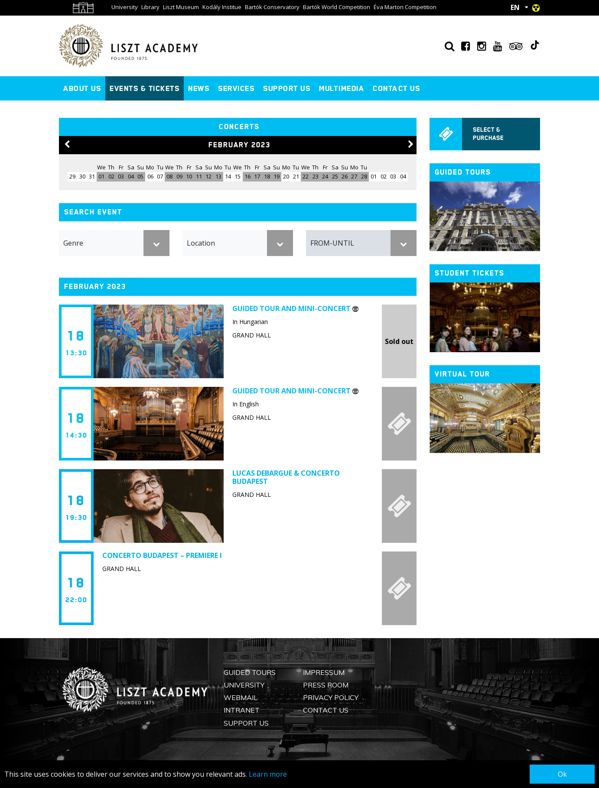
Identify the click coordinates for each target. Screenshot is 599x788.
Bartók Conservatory (272, 7)
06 (150, 176)
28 (364, 176)
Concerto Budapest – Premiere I (162, 555)
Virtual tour (462, 374)
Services (236, 88)
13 (218, 176)
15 (237, 176)
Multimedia (341, 88)
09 (179, 176)
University (124, 7)
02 (111, 176)
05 (140, 176)
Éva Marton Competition (405, 7)
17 (257, 176)
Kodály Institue (221, 7)
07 (160, 176)
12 (208, 176)
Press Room (325, 685)
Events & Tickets (144, 88)
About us (82, 88)
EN (515, 7)
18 (267, 176)
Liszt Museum (181, 7)
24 (325, 176)
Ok (562, 774)
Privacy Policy (330, 697)
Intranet (242, 710)
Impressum (324, 672)
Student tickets (470, 273)
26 (345, 176)
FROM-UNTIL (332, 243)
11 (199, 176)
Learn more (268, 774)
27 (354, 176)
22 (306, 176)
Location (201, 243)
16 (247, 176)
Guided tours (463, 172)
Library (150, 7)
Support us (286, 88)
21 (296, 176)
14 (228, 176)
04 (131, 176)
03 (121, 176)
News (198, 88)
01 (101, 176)
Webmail (240, 697)
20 (286, 176)
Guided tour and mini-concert (295, 308)
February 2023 (239, 145)
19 (276, 176)
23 (316, 176)
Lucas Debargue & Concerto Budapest (286, 477)
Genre (73, 243)
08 (169, 176)
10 (189, 176)
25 (335, 176)
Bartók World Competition (336, 7)
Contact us (396, 88)
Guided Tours (250, 672)
